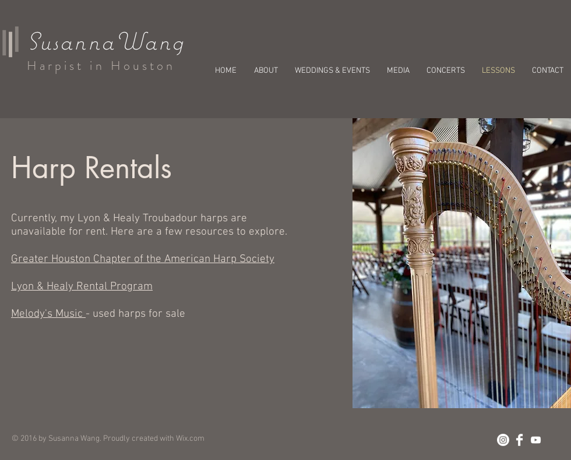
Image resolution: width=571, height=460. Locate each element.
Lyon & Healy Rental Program (82, 286)
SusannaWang (106, 41)
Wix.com (190, 439)
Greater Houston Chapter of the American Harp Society (142, 259)
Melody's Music (48, 314)
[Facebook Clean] (519, 440)
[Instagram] (503, 440)
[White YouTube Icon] (536, 440)
